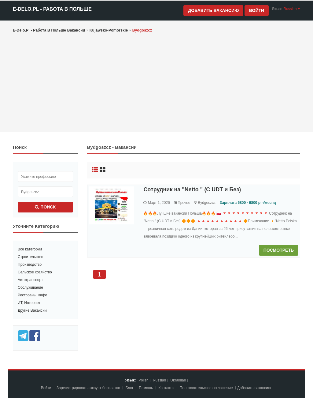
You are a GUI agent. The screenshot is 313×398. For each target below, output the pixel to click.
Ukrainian (178, 380)
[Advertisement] (156, 83)
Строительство (30, 257)
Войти (256, 10)
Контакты (166, 388)
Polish (143, 380)
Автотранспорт (30, 280)
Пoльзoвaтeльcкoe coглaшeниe (207, 388)
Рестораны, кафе (32, 295)
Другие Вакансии (32, 310)
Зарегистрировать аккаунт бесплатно (89, 388)
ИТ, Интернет (29, 303)
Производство (30, 264)
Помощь (146, 388)
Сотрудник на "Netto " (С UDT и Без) (192, 189)
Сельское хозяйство (35, 272)
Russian (159, 380)
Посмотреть (278, 250)
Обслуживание (30, 287)
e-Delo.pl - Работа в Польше (52, 9)
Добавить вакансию (213, 10)
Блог (130, 388)
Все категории (30, 249)
